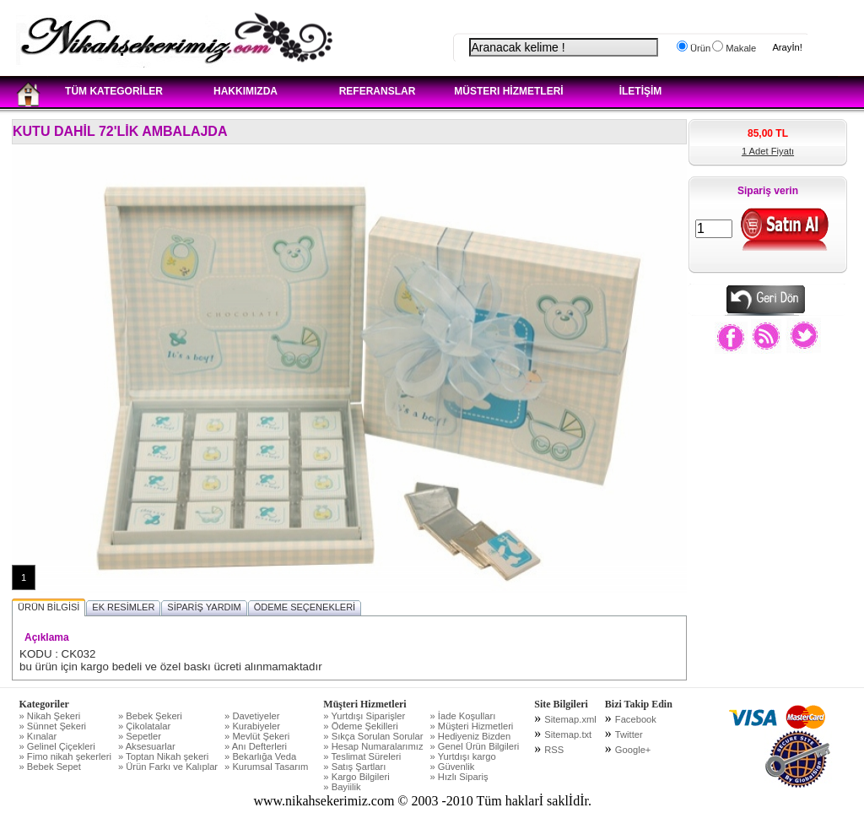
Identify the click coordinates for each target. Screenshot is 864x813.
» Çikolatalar (144, 726)
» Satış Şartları (354, 767)
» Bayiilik (341, 787)
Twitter (629, 734)
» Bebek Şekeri (150, 716)
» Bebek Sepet (50, 767)
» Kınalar (38, 736)
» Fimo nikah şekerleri (65, 756)
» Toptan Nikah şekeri (163, 756)
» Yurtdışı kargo (463, 756)
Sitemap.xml (570, 719)
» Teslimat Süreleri (362, 756)
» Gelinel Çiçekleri (57, 746)
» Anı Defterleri (255, 746)
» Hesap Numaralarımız (373, 746)
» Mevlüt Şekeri (256, 736)
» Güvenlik (452, 767)
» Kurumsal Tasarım (266, 767)
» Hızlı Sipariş (459, 777)
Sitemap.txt (567, 734)
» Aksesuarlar (147, 746)
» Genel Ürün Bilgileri (475, 746)
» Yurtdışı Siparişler (364, 716)
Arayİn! (787, 47)
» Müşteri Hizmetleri (472, 726)
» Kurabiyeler (252, 726)
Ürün (699, 48)
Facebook (635, 719)
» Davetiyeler (251, 716)
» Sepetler (139, 736)
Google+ (633, 750)
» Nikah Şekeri (50, 716)
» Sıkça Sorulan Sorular (373, 736)
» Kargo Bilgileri (356, 777)
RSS (554, 750)
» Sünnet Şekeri (53, 726)
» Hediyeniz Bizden (470, 736)
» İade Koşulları (463, 716)
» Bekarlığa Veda (260, 756)
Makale (739, 48)
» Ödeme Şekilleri (360, 726)
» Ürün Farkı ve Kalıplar (168, 767)
